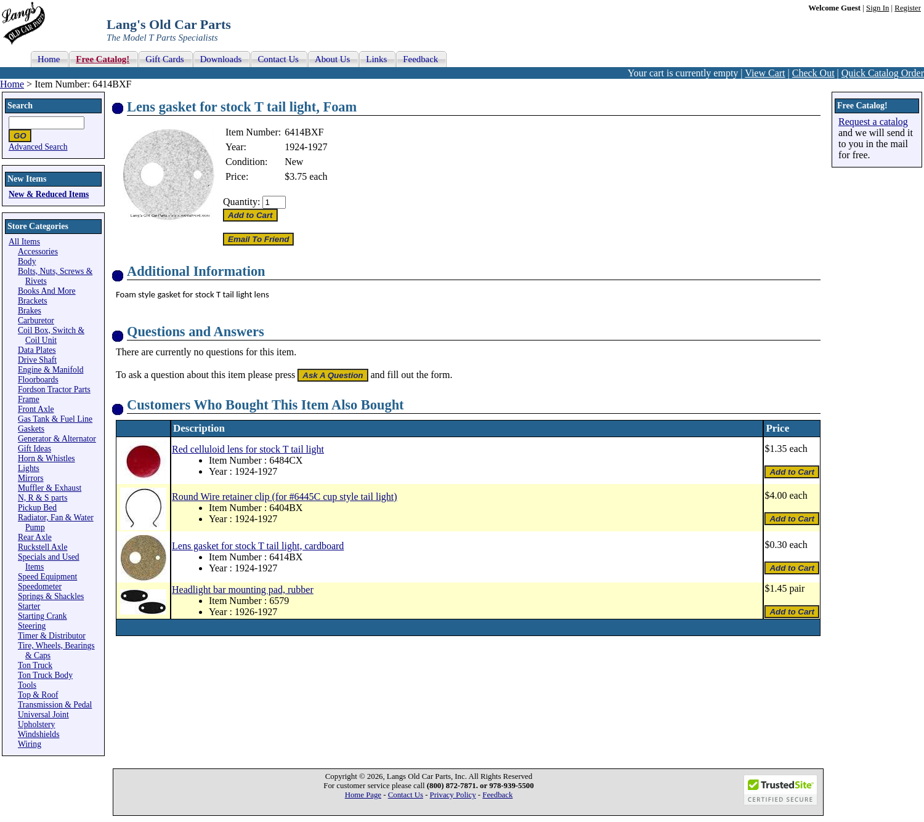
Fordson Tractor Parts (54, 389)
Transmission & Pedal (55, 704)
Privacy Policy (453, 795)
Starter (29, 606)
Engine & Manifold (50, 369)
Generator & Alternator (57, 438)
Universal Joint (43, 714)
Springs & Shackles (51, 596)
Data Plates (37, 350)
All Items (24, 241)
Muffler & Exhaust (49, 488)
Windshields (38, 734)
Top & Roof (38, 694)
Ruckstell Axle (42, 547)
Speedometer (40, 586)
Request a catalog (873, 121)
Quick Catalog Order (882, 73)
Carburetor (36, 320)
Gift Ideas (34, 448)
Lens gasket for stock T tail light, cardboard (258, 546)
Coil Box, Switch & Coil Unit (51, 335)
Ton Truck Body (45, 675)
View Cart (765, 73)
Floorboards (38, 379)
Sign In (877, 8)
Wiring (29, 744)
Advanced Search (38, 146)
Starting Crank (42, 616)
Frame (28, 399)
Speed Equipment (47, 576)
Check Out (813, 73)
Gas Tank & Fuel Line (55, 419)
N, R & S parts (42, 497)
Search (20, 105)
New (294, 161)
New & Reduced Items (49, 194)
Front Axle (36, 409)
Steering (32, 626)
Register (907, 8)
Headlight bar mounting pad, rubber (243, 589)
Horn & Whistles (46, 458)
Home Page (363, 795)
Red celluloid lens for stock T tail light (248, 449)
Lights (28, 468)
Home (12, 84)
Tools (27, 685)
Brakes (29, 310)
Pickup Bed (37, 507)
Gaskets (31, 428)
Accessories (38, 251)
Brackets (32, 300)
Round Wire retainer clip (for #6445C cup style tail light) (284, 496)
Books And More (47, 291)
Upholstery (36, 724)
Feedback (497, 795)
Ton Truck (35, 665)
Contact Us (405, 795)
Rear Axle (35, 537)
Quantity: (241, 201)
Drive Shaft (37, 360)
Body (27, 261)
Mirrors (31, 478)
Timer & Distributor (52, 635)
